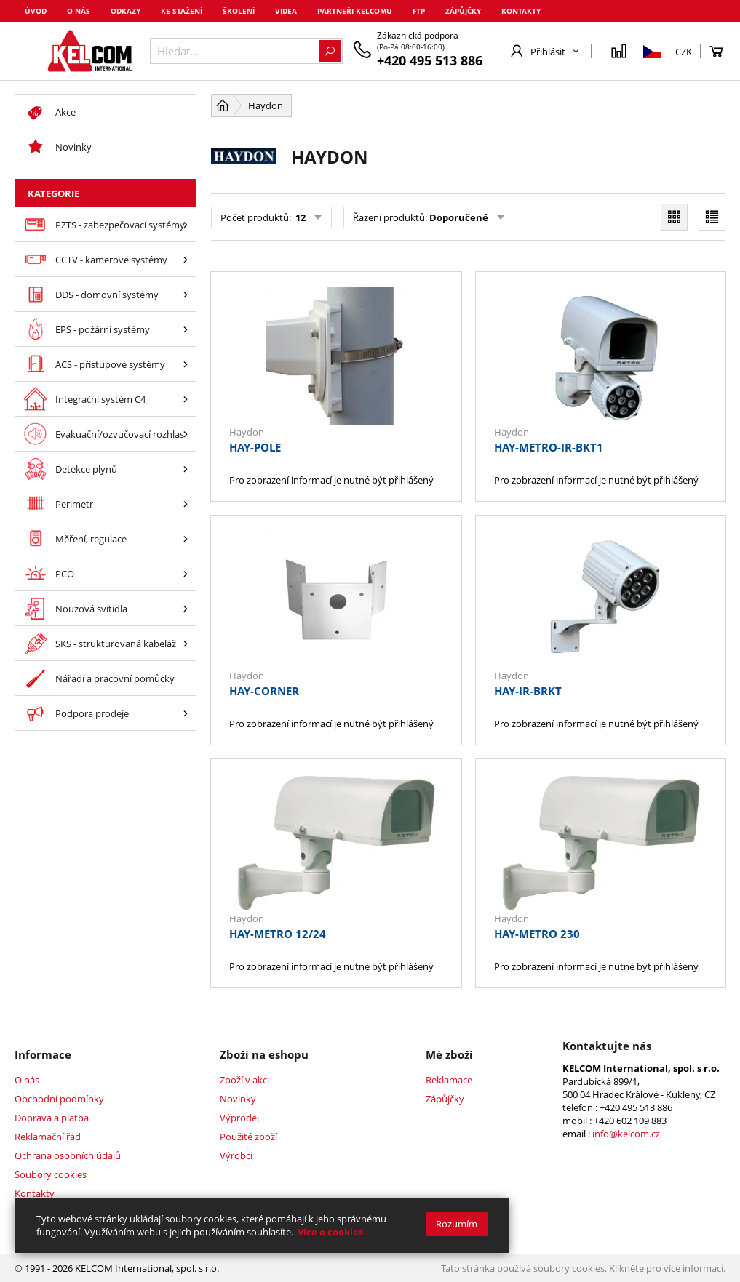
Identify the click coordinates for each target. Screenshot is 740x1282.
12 (299, 217)
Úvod (36, 11)
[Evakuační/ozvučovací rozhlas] (185, 434)
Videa (286, 11)
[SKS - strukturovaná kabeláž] (185, 643)
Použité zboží (248, 1136)
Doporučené (458, 217)
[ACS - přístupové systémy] (185, 364)
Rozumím (456, 1223)
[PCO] (185, 573)
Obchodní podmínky (59, 1098)
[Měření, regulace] (185, 538)
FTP (419, 11)
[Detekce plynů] (185, 468)
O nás (78, 11)
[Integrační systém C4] (185, 399)
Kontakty (521, 11)
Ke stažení (181, 11)
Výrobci (236, 1155)
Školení (239, 11)
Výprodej (239, 1117)
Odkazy (125, 11)
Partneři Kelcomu (354, 11)
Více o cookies (330, 1231)
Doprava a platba (52, 1117)
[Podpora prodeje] (185, 713)
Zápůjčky (463, 11)
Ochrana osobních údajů (68, 1155)
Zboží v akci (244, 1079)
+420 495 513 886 (429, 60)
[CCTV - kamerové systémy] (185, 259)
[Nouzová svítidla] (185, 608)
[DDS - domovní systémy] (185, 294)
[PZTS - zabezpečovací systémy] (185, 224)
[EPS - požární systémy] (185, 329)
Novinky (238, 1098)
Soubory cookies (51, 1174)
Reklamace (449, 1079)
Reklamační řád (48, 1136)
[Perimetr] (185, 503)
